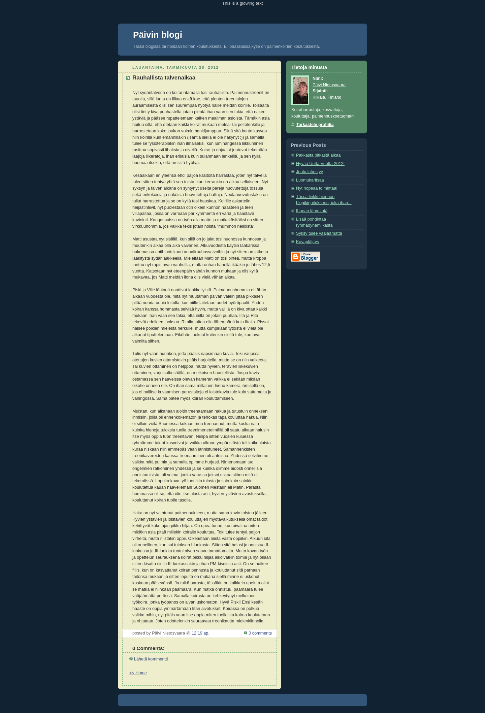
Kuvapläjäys (307, 241)
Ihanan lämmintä (311, 210)
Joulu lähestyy (309, 171)
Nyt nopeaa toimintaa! (316, 188)
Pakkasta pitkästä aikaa (318, 155)
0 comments (260, 633)
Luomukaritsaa (310, 180)
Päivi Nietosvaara (329, 85)
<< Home (138, 673)
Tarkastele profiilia (315, 124)
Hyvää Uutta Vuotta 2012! (320, 163)
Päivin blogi (157, 35)
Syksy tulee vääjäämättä (319, 233)
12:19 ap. (200, 633)
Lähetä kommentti (151, 659)
